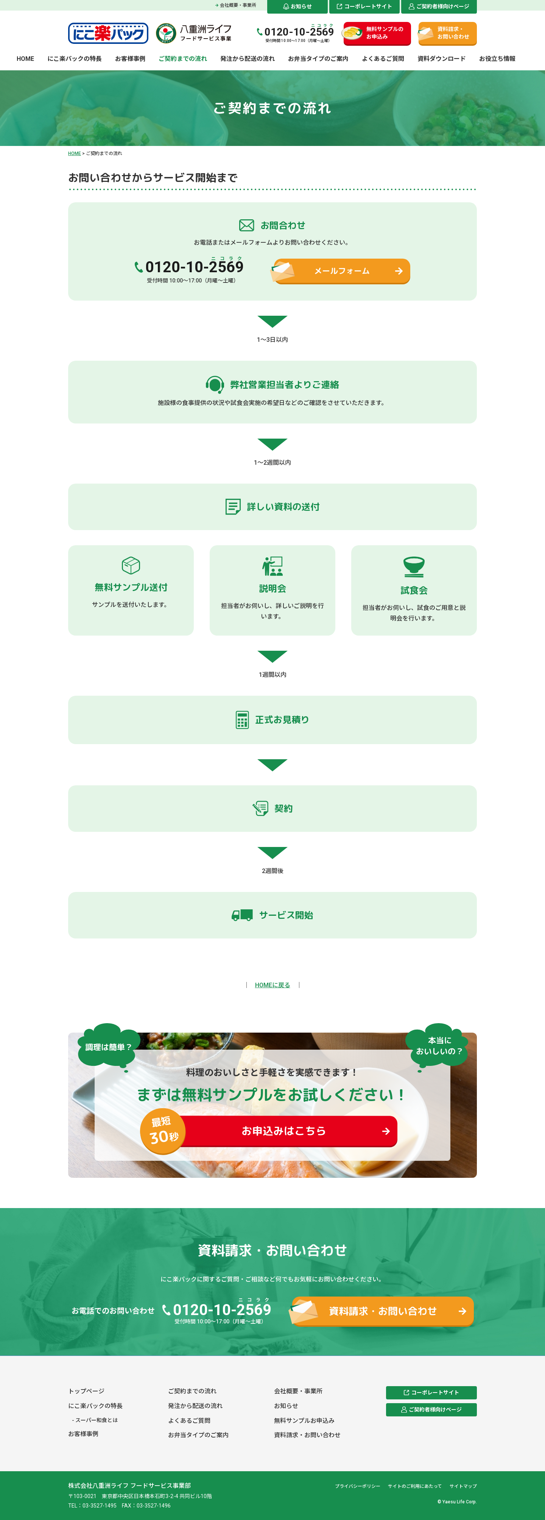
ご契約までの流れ (183, 58)
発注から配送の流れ (247, 58)
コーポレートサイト (368, 6)
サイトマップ (463, 1486)
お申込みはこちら (248, 1131)
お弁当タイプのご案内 (318, 58)
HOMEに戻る (272, 985)
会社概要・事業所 (238, 5)
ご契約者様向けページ (442, 6)
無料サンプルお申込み (304, 1420)
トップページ (86, 1391)
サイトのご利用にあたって (415, 1486)
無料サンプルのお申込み (384, 33)
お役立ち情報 (497, 58)
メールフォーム (342, 270)
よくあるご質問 (383, 58)
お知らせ (301, 6)
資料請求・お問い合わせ (453, 33)
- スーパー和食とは (95, 1420)
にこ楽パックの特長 (74, 58)
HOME (25, 58)
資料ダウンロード (441, 58)
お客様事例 (130, 58)
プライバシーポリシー (357, 1486)
